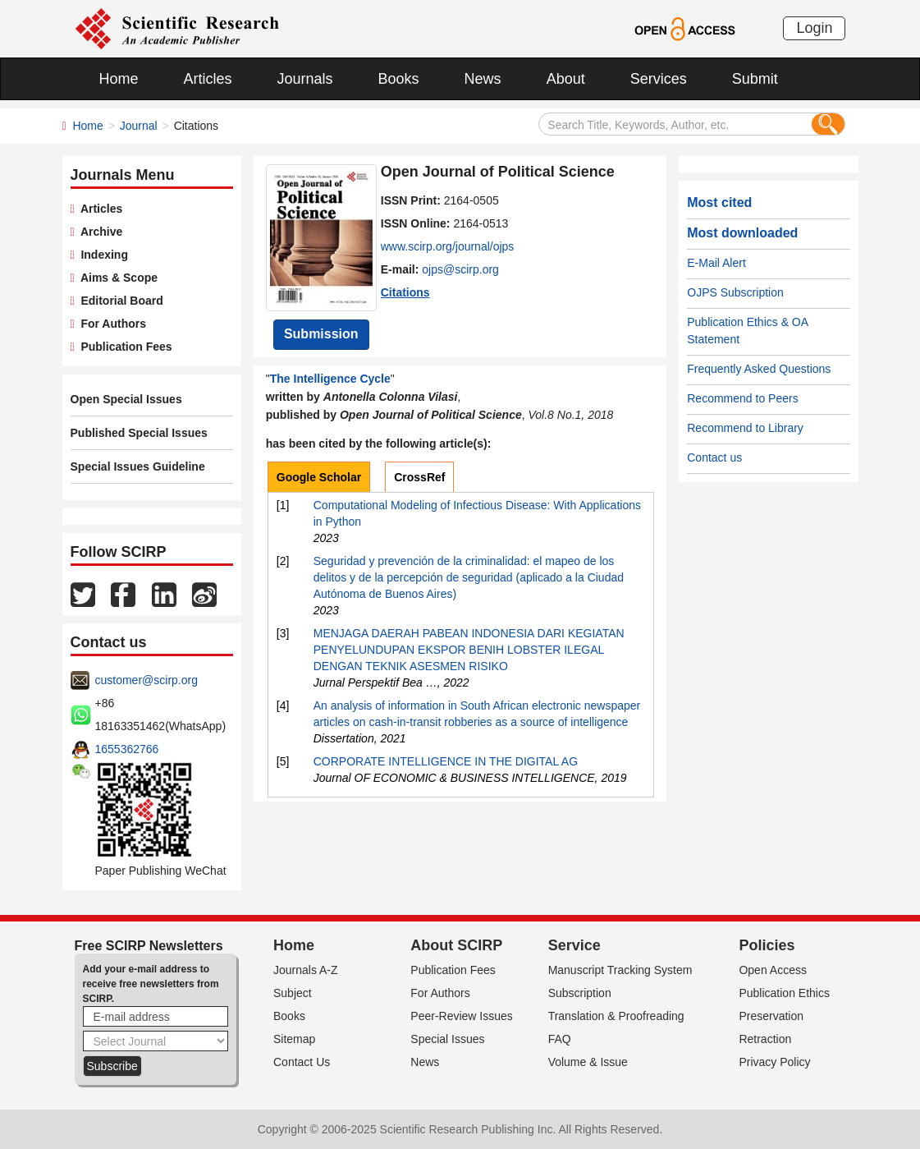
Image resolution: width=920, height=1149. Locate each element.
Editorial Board (119, 300)
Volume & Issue (588, 1062)
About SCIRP (456, 945)
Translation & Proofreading (616, 1016)
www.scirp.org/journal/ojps (448, 246)
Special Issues (447, 1039)
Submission (321, 334)
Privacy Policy (774, 1062)
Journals (305, 79)
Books (398, 79)
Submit (755, 79)
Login (814, 28)
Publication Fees (123, 346)
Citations (405, 292)
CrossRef (419, 477)
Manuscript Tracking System (620, 970)
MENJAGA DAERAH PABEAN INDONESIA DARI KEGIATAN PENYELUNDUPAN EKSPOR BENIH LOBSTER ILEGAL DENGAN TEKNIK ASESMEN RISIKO (469, 650)
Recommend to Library (745, 427)
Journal (139, 125)
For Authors (110, 323)
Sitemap (294, 1039)
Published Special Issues (139, 432)
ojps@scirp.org (460, 269)
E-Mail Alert (716, 262)
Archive (99, 231)
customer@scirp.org (146, 680)
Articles (208, 79)
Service (574, 945)
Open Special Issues (126, 399)
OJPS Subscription (735, 292)
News (483, 79)
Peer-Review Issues (461, 1016)
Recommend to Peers (742, 398)
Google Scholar (319, 477)
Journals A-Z (305, 970)
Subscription (579, 993)
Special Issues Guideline (138, 466)
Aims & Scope (116, 277)
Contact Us (301, 1062)
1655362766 (127, 749)
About (566, 79)
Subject (292, 993)
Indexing (101, 254)
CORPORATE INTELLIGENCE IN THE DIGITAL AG (446, 761)
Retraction (765, 1039)
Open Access (773, 970)
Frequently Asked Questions (759, 368)
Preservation (771, 1016)
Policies (766, 945)
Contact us (714, 457)
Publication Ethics (784, 993)
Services (658, 79)
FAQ (559, 1039)
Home (119, 79)
